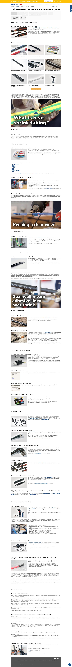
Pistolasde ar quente (50, 13)
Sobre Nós (27, 6)
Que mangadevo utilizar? (14, 13)
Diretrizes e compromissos (49, 660)
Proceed (57, 1)
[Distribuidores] (71, 6)
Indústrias (22, 6)
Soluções (17, 6)
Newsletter (56, 660)
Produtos (12, 6)
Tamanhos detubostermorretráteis (38, 13)
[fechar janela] (60, 1)
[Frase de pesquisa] (56, 6)
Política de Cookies (33, 660)
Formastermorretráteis (44, 13)
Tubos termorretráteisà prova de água (15, 18)
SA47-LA (36, 578)
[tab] (36, 129)
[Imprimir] (71, 9)
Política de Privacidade (40, 660)
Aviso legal (27, 660)
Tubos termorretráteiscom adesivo (31, 13)
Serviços (32, 6)
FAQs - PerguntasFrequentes (23, 18)
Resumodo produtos (19, 13)
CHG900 (30, 650)
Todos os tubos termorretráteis (36, 89)
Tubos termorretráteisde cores (25, 13)
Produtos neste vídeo (18, 129)
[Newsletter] (71, 8)
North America (48, 1)
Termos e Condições (21, 660)
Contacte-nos (15, 660)
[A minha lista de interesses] (71, 11)
